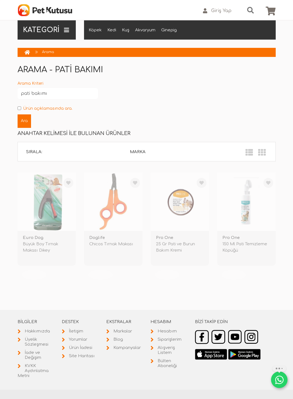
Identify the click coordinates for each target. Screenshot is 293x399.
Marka (138, 152)
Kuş (125, 30)
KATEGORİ (46, 30)
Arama (48, 52)
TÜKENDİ (34, 275)
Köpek (95, 30)
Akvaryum (145, 30)
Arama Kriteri (30, 83)
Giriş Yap (217, 10)
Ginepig (169, 30)
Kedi (111, 30)
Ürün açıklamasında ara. (45, 108)
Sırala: (34, 152)
